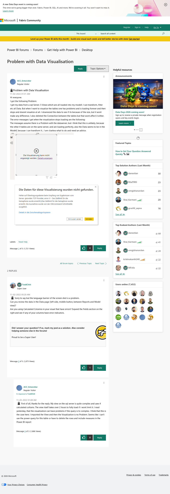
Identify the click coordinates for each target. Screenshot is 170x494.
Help (147, 27)
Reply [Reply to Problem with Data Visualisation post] (99, 248)
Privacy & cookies (133, 475)
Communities (84, 20)
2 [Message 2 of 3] (18, 361)
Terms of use (149, 475)
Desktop (87, 50)
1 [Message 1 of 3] (18, 248)
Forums (47, 20)
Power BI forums (18, 50)
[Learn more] (124, 123)
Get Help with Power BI (62, 50)
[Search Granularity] (86, 33)
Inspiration (59, 20)
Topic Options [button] (97, 68)
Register (126, 27)
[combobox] (132, 33)
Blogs (97, 20)
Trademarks (164, 475)
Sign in (137, 27)
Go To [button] (156, 27)
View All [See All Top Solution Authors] (120, 214)
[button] (80, 69)
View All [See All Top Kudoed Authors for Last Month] (120, 274)
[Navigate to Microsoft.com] (7, 20)
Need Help (23, 242)
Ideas (71, 20)
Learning (107, 20)
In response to (25, 394)
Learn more (8, 10)
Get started (134, 38)
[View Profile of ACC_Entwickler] (24, 80)
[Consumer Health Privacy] (37, 484)
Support (120, 20)
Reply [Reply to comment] (99, 368)
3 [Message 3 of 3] (25, 431)
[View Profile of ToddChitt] (26, 284)
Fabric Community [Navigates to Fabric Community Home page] (30, 20)
